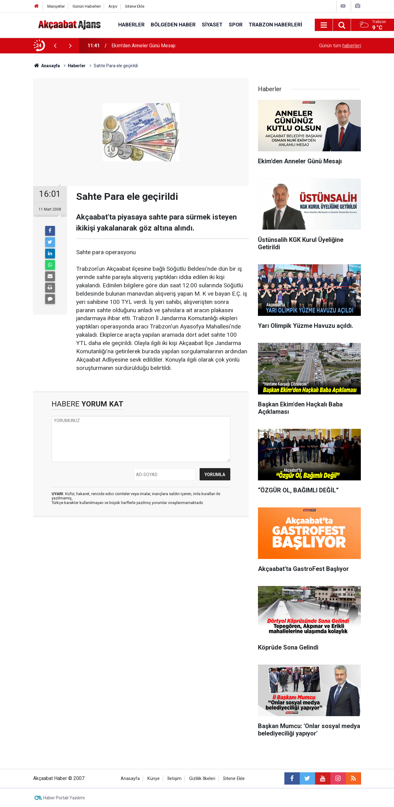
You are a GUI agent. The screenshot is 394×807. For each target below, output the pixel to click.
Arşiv (112, 6)
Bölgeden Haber (173, 24)
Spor (236, 24)
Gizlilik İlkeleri (202, 778)
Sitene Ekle (134, 6)
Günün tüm (340, 45)
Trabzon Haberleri (275, 24)
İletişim (174, 778)
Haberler (131, 24)
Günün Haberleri (86, 6)
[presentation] (55, 45)
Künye (153, 778)
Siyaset (212, 24)
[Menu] (324, 25)
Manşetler (56, 6)
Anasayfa (130, 778)
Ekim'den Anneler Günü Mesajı (143, 45)
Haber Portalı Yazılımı (64, 797)
